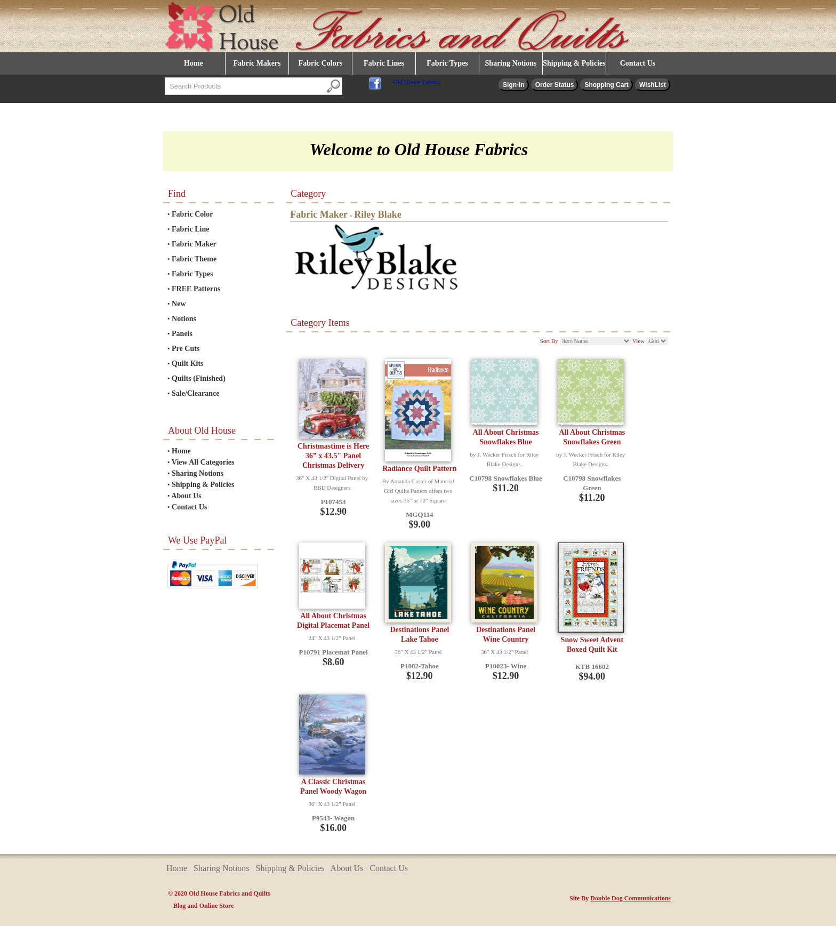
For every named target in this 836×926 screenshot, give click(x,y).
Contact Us (638, 63)
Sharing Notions (511, 63)
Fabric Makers (256, 63)
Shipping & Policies (574, 63)
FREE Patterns (196, 289)
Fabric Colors (321, 63)
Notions (184, 319)
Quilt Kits (188, 364)
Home (193, 63)
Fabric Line (190, 229)
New (179, 304)
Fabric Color (192, 214)
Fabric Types (447, 63)
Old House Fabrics (417, 82)
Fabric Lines (384, 63)
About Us (186, 496)
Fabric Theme (194, 259)
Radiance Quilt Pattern (419, 469)
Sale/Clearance (195, 393)
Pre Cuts (185, 349)
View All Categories (203, 462)
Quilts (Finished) (199, 378)
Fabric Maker (194, 244)
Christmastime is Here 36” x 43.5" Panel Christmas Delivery (333, 455)
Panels (182, 334)
